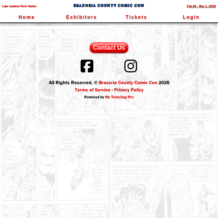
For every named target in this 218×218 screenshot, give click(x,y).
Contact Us (109, 47)
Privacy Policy (128, 90)
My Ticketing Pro (119, 97)
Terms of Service (93, 90)
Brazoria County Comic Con (128, 82)
